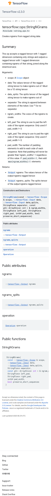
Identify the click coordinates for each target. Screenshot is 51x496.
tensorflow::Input (25, 199)
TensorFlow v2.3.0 (13, 12)
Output (11, 172)
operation (8, 249)
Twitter (5, 469)
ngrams (6, 230)
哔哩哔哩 (6, 474)
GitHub (5, 465)
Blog (4, 460)
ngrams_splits (10, 239)
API (16, 21)
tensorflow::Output (15, 235)
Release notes (8, 490)
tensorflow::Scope (37, 197)
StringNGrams (10, 197)
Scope (19, 78)
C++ (39, 21)
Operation (8, 254)
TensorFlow (6, 21)
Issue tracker (7, 486)
